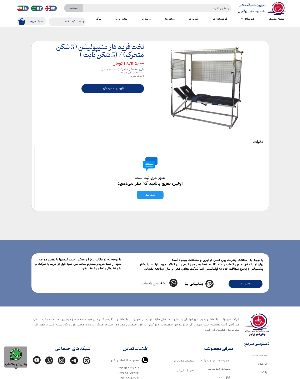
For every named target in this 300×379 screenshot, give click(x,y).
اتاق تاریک (224, 362)
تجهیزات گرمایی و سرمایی (180, 340)
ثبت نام (70, 21)
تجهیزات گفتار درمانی (182, 359)
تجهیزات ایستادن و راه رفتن (215, 321)
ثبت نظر (150, 195)
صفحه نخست (276, 19)
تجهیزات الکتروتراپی (219, 329)
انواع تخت (224, 337)
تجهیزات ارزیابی (185, 331)
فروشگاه (249, 19)
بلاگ (98, 19)
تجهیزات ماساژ (222, 371)
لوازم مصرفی (223, 354)
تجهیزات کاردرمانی (184, 350)
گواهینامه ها (220, 19)
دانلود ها (170, 19)
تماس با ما (121, 19)
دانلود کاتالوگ (259, 341)
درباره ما (146, 19)
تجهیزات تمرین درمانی (182, 369)
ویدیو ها (193, 19)
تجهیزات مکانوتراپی (183, 321)
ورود (81, 21)
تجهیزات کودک (222, 346)
